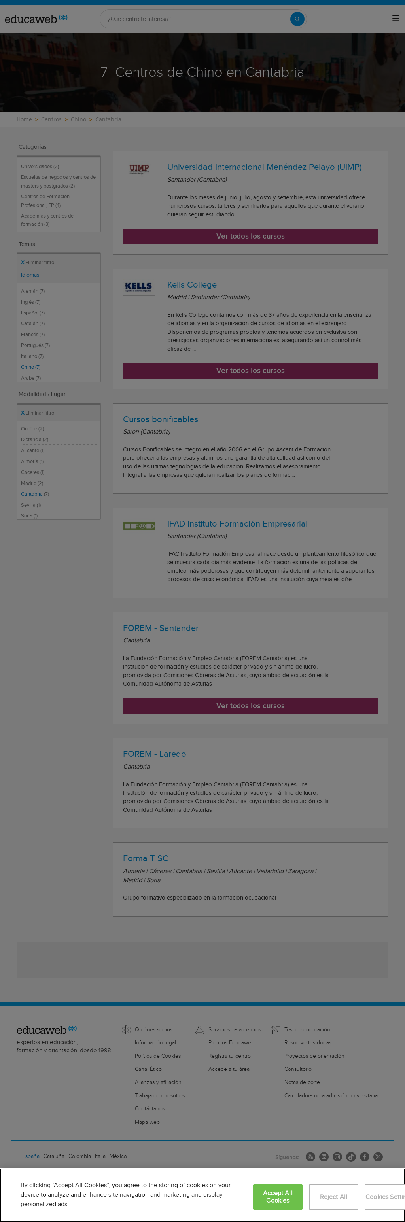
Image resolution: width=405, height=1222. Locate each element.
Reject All (334, 1197)
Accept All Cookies (278, 1197)
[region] (202, 1195)
